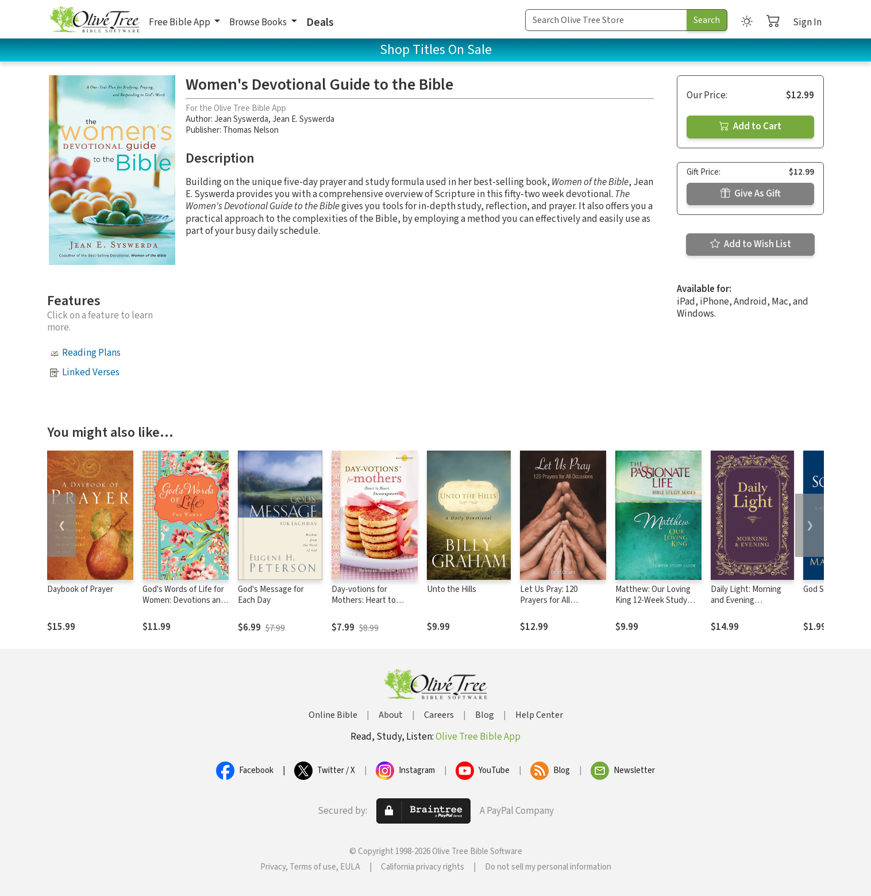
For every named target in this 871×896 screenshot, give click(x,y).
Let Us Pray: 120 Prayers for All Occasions (548, 600)
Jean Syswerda (241, 119)
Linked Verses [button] (91, 372)
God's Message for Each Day (271, 594)
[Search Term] (606, 20)
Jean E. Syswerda (303, 119)
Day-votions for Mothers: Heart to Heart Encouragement (371, 600)
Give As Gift (750, 194)
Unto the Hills (451, 589)
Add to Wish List (750, 244)
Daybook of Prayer (80, 589)
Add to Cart (750, 126)
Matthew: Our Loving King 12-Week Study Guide (653, 600)
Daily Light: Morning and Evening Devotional (746, 600)
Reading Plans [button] (91, 353)
